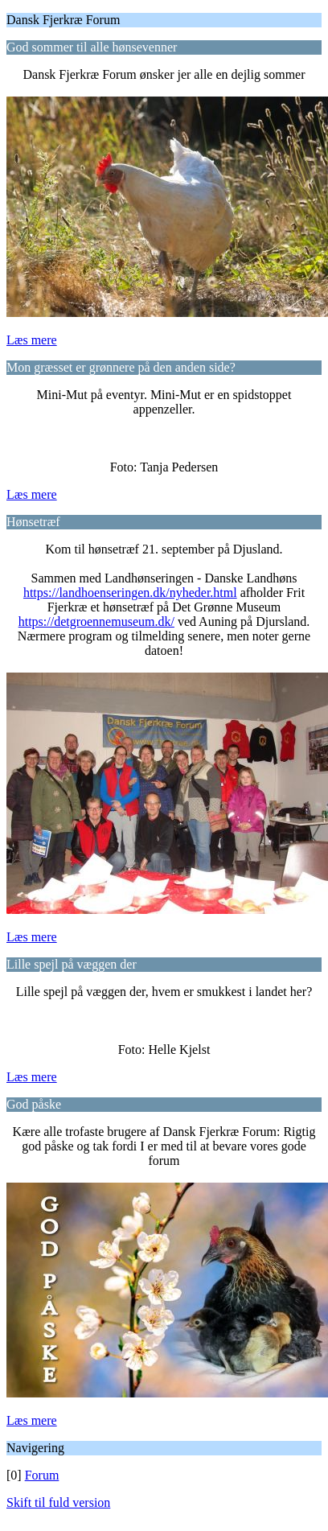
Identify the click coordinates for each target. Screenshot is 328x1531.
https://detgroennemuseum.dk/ (96, 621)
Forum (42, 1475)
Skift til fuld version (58, 1502)
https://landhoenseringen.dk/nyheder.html (130, 592)
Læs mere (31, 340)
